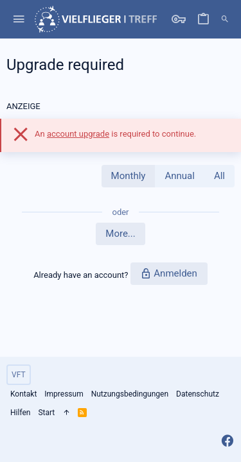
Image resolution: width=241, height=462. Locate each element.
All (219, 176)
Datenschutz (197, 393)
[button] (18, 19)
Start (46, 412)
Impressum (63, 393)
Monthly (128, 176)
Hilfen (20, 412)
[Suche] (225, 19)
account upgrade (78, 134)
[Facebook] (227, 441)
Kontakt (23, 393)
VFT (19, 374)
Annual (179, 176)
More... (120, 233)
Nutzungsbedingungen (129, 393)
